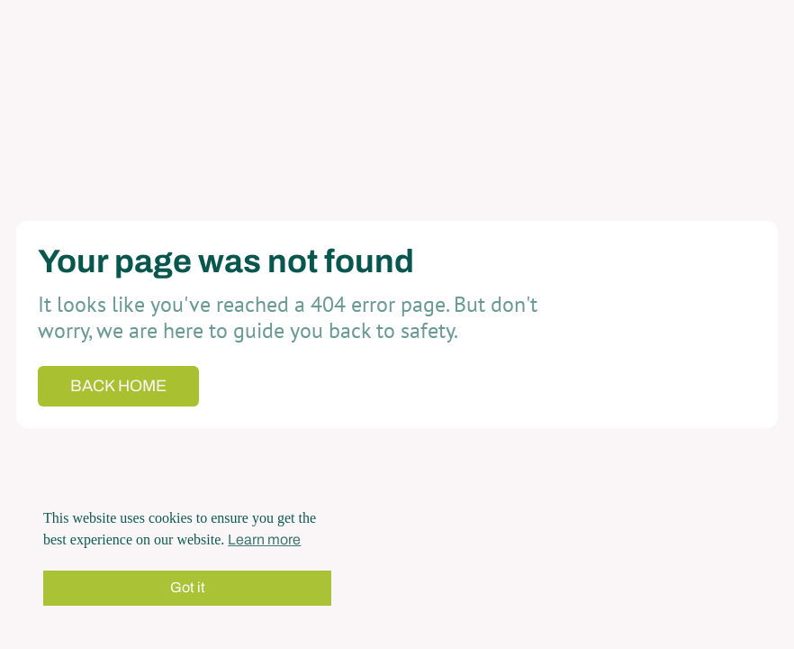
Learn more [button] (264, 539)
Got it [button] (187, 587)
